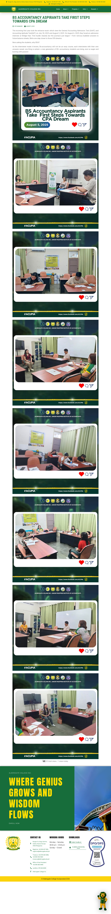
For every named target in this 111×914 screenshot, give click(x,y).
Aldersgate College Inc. (29, 9)
